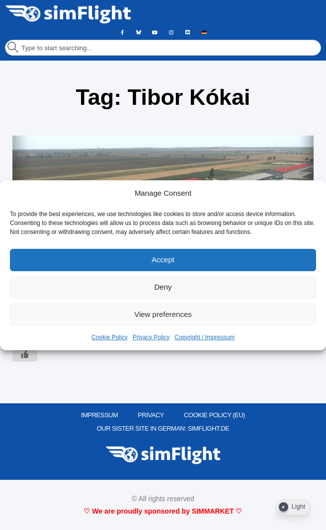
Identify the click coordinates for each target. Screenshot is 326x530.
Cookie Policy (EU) (214, 415)
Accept (163, 259)
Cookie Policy (109, 337)
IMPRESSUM (99, 415)
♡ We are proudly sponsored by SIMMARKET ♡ (162, 511)
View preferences (163, 314)
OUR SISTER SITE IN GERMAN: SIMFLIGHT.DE (163, 428)
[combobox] (163, 48)
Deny (162, 287)
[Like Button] (24, 354)
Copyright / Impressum (204, 337)
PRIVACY (151, 415)
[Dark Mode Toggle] (293, 507)
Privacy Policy (151, 337)
